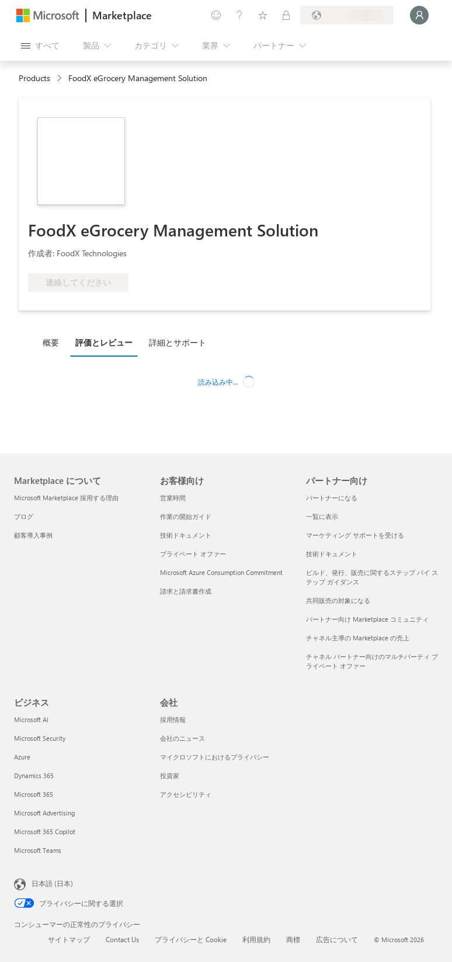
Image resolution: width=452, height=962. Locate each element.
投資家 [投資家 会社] (169, 775)
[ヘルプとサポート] (239, 15)
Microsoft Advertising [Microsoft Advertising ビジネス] (44, 812)
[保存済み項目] (262, 15)
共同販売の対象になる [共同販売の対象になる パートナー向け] (338, 600)
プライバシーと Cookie (191, 939)
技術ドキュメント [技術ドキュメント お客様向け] (185, 535)
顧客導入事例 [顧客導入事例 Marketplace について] (33, 535)
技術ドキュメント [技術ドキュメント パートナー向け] (331, 553)
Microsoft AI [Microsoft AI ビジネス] (31, 719)
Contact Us (122, 939)
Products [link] (34, 77)
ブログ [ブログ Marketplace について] (23, 516)
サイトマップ (69, 939)
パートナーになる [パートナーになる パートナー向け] (331, 497)
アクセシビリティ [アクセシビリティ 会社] (185, 794)
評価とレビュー (104, 342)
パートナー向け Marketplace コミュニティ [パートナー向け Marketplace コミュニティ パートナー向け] (367, 619)
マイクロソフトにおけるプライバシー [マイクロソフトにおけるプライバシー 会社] (214, 756)
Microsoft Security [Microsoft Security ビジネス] (39, 738)
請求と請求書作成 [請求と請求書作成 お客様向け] (185, 591)
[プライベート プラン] (286, 15)
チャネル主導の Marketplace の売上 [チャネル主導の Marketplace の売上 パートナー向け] (357, 637)
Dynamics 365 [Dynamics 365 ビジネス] (34, 775)
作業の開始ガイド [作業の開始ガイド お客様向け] (185, 516)
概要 (51, 342)
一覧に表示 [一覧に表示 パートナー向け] (322, 516)
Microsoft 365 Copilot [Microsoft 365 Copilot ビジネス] (44, 831)
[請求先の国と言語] (347, 15)
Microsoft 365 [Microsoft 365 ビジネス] (33, 794)
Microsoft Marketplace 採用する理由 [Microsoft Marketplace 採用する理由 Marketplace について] (66, 497)
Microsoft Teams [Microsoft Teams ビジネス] (37, 850)
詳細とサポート (177, 342)
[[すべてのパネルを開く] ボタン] (40, 45)
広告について (337, 939)
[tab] (53, 342)
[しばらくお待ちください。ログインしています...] (419, 15)
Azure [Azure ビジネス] (22, 756)
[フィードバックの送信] (216, 15)
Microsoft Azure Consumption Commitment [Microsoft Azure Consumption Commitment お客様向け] (221, 572)
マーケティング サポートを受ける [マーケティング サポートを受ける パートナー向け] (355, 535)
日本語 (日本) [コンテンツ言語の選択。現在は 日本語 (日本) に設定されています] (52, 883)
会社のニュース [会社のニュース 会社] (182, 738)
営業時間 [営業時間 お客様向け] (173, 497)
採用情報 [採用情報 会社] (173, 719)
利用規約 (256, 939)
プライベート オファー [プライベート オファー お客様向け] (193, 553)
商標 (293, 939)
